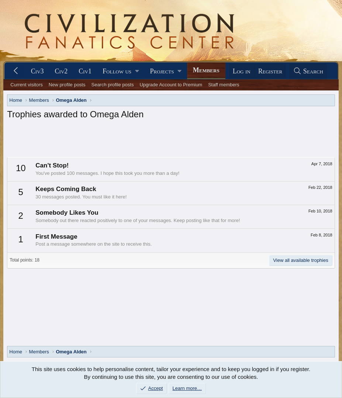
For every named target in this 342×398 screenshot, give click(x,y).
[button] (120, 71)
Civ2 (61, 71)
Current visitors (26, 84)
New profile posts (67, 84)
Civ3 (37, 71)
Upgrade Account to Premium (170, 84)
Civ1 (85, 71)
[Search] (308, 71)
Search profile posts (112, 84)
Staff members (223, 84)
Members (206, 70)
